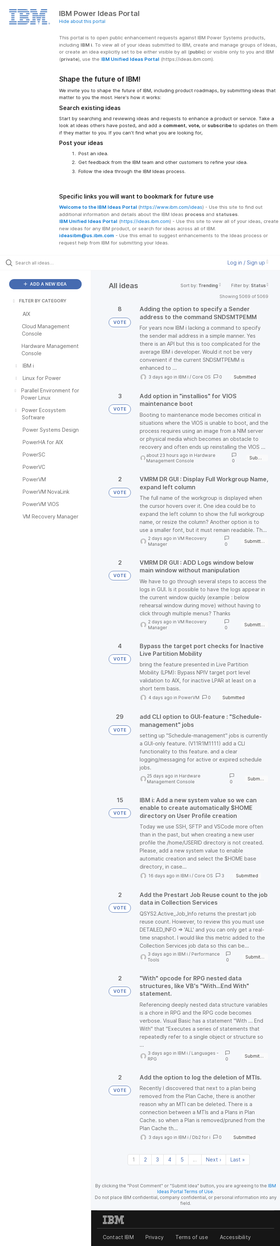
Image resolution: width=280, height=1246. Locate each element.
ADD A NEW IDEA (45, 284)
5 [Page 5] (182, 1159)
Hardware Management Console (180, 458)
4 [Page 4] (169, 1159)
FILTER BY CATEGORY (39, 300)
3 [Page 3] (157, 1159)
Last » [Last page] (237, 1159)
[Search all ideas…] (49, 262)
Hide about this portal (82, 21)
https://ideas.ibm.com (145, 221)
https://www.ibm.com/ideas (171, 207)
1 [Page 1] (133, 1159)
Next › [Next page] (213, 1159)
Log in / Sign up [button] (248, 262)
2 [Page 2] (145, 1159)
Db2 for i (201, 1137)
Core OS (201, 377)
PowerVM (188, 697)
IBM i (183, 377)
